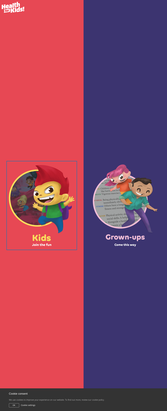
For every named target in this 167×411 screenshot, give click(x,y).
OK (14, 405)
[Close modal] (41, 205)
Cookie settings (28, 405)
